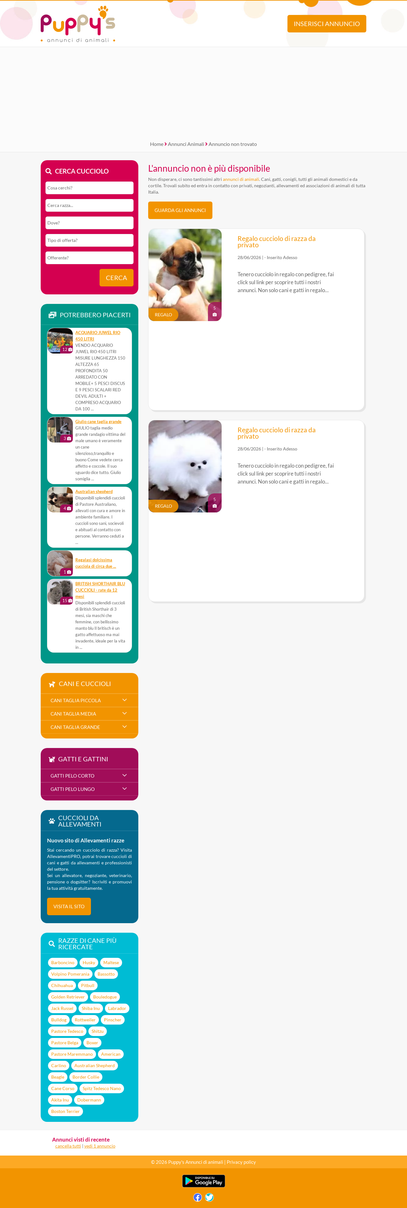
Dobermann (89, 1099)
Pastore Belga (64, 1042)
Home (156, 144)
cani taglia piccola (76, 700)
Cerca (116, 277)
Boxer (92, 1042)
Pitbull (87, 985)
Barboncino (62, 962)
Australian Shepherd (94, 1065)
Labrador (117, 1008)
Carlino (58, 1065)
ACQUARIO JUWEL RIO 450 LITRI (97, 335)
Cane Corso (62, 1088)
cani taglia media (73, 714)
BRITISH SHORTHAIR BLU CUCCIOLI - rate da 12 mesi (100, 590)
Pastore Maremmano (72, 1054)
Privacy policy (241, 1162)
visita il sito (69, 906)
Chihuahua (62, 985)
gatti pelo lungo (73, 789)
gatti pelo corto (72, 776)
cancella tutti (68, 1146)
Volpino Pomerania (70, 974)
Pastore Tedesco (67, 1031)
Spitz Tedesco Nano (102, 1088)
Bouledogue (105, 996)
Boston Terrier (65, 1111)
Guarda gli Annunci (180, 210)
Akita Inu (60, 1099)
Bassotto (106, 974)
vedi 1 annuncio (99, 1146)
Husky (89, 962)
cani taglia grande (75, 727)
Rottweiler (85, 1019)
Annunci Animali (186, 144)
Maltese (111, 962)
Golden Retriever (68, 996)
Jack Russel (62, 1008)
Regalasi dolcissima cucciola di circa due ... (95, 563)
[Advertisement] (203, 91)
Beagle (57, 1077)
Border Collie (85, 1077)
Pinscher (112, 1019)
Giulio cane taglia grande (98, 421)
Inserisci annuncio (327, 23)
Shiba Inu (91, 1008)
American (111, 1054)
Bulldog (58, 1019)
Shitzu (98, 1031)
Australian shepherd (94, 491)
